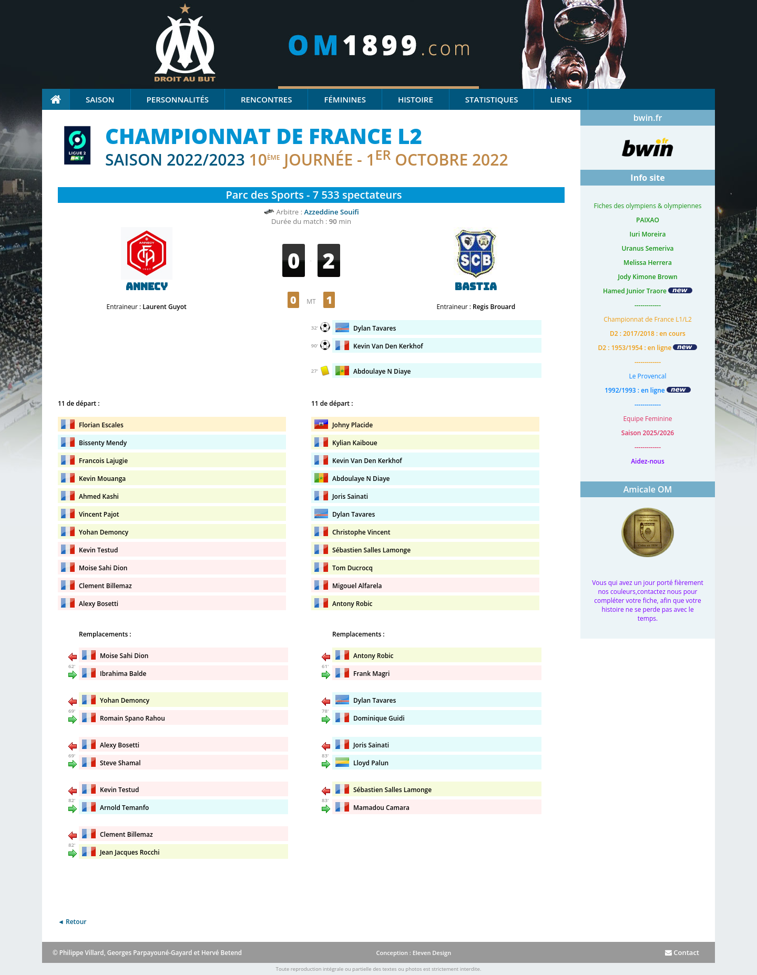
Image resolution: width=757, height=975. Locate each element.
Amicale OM (647, 489)
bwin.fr (647, 118)
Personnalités (178, 99)
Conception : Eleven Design (413, 953)
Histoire (415, 99)
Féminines (344, 99)
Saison (100, 99)
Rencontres (266, 99)
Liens (560, 99)
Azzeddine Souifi (331, 212)
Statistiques (491, 99)
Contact (682, 952)
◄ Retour (72, 921)
